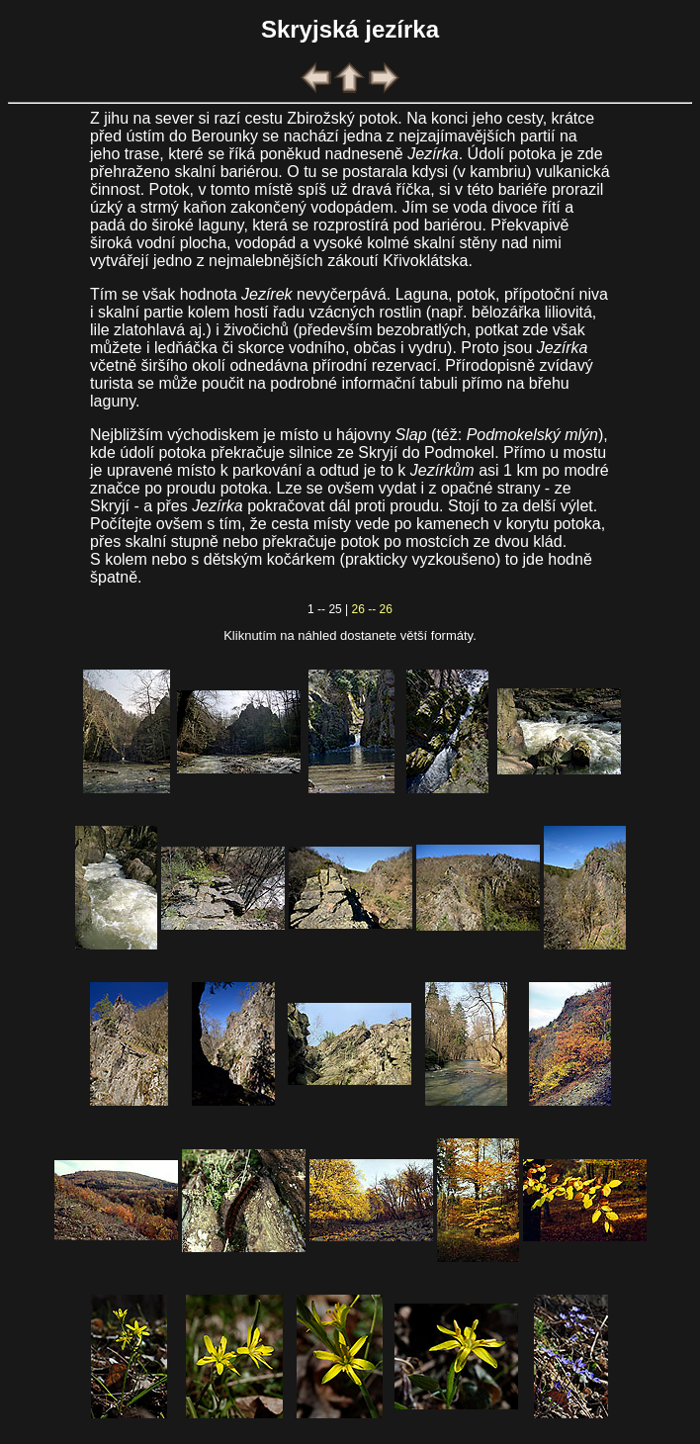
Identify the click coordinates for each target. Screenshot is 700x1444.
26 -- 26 (372, 609)
